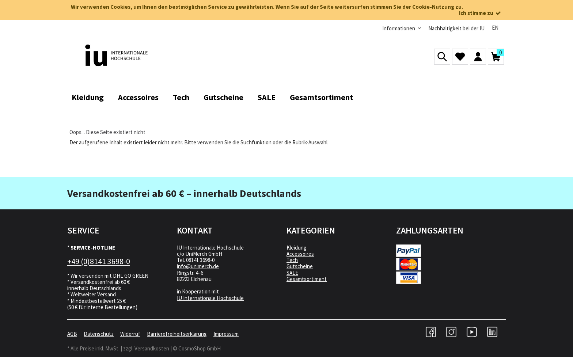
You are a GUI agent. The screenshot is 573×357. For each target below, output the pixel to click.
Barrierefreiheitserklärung (177, 333)
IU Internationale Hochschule (210, 298)
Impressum (226, 333)
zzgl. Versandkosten (146, 348)
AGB (72, 333)
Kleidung (296, 247)
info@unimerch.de (198, 266)
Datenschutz (99, 333)
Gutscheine (299, 266)
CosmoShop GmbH (199, 348)
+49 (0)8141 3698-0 (98, 261)
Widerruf (130, 333)
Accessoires (300, 253)
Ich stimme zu (480, 13)
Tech (292, 260)
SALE (292, 272)
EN (495, 27)
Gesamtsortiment (306, 279)
